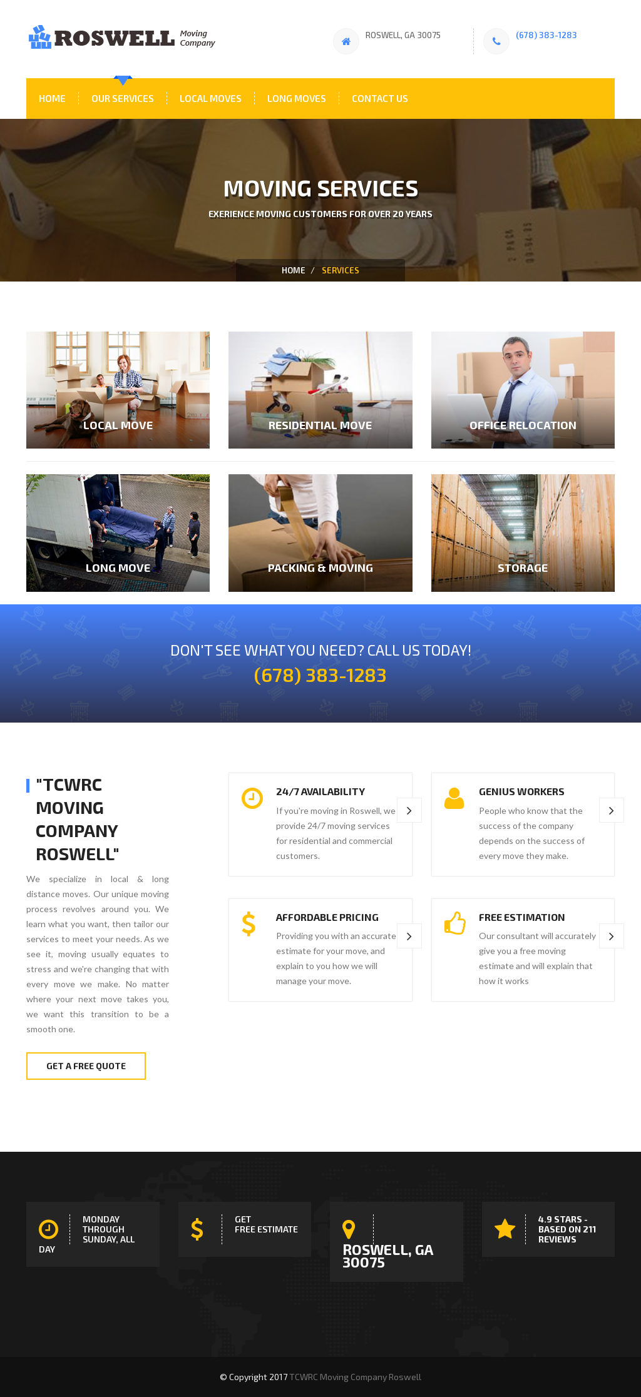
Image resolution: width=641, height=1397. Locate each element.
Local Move (118, 425)
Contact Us (380, 98)
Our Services (122, 98)
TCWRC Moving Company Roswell (355, 1376)
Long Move (118, 567)
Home (52, 98)
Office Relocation (523, 425)
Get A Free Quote (86, 1065)
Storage (523, 567)
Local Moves (211, 98)
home (293, 270)
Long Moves (296, 98)
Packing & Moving (320, 567)
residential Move (320, 425)
